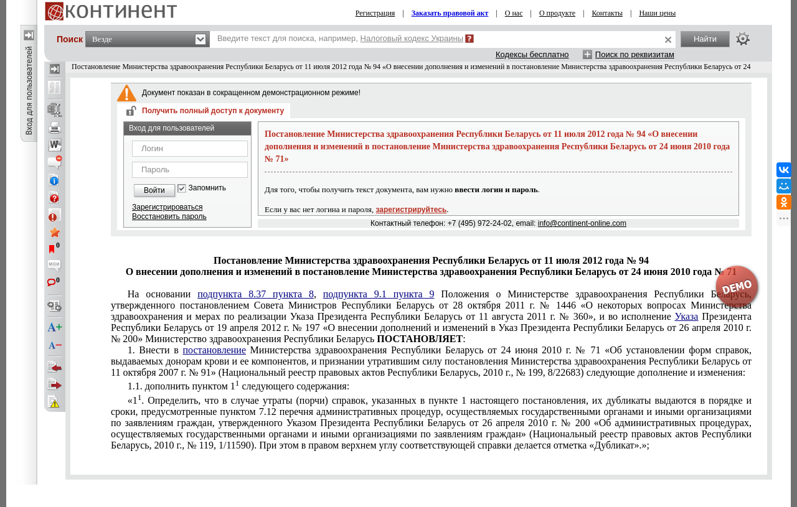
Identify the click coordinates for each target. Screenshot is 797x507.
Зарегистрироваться (167, 207)
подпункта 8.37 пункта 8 (255, 294)
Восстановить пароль (169, 216)
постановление (214, 350)
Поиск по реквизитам (634, 54)
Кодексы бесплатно (532, 54)
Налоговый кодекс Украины (412, 38)
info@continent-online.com (582, 223)
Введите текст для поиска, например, (340, 38)
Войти (154, 190)
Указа (686, 316)
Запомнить (207, 188)
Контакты (607, 13)
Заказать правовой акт (450, 13)
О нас (514, 13)
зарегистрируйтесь (411, 209)
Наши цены (657, 13)
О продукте (557, 13)
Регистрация (375, 13)
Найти (705, 39)
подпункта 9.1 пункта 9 (379, 294)
